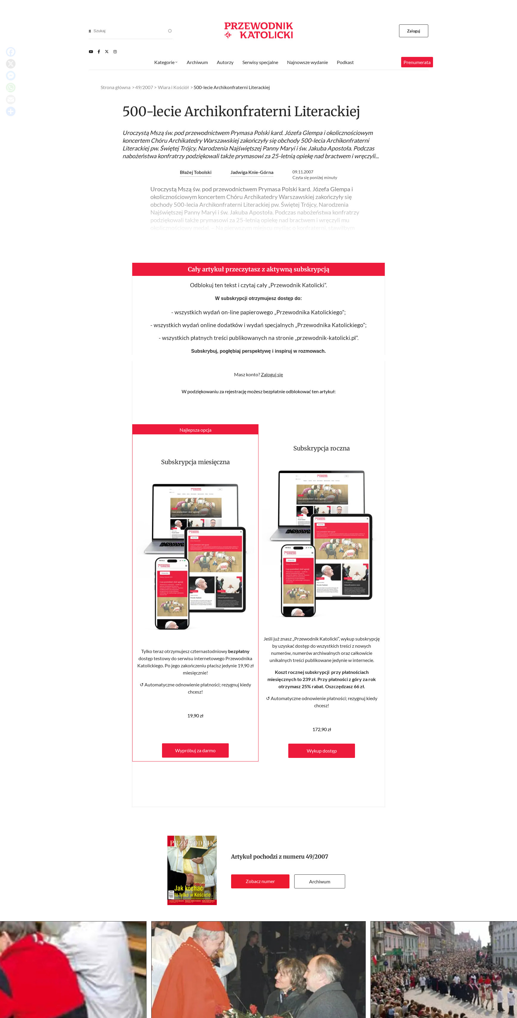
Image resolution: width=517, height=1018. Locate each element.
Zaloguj (414, 31)
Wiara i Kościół (173, 87)
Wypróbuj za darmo (195, 750)
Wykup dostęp (322, 750)
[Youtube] (91, 51)
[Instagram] (115, 51)
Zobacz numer (260, 881)
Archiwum (319, 881)
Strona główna (115, 87)
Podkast (345, 62)
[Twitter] (107, 51)
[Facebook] (99, 51)
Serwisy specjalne (260, 62)
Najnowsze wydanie (307, 62)
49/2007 (317, 856)
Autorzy (225, 62)
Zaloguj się (272, 374)
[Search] (90, 31)
